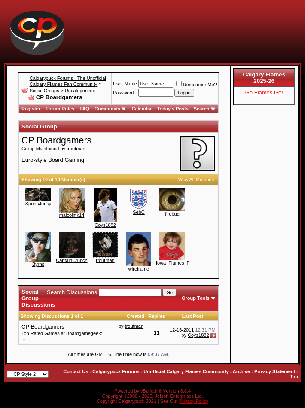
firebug (172, 213)
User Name (125, 83)
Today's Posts (173, 108)
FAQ (84, 108)
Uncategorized (80, 90)
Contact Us (75, 371)
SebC (139, 212)
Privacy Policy (193, 401)
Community (111, 108)
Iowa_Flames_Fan (175, 262)
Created (135, 316)
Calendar (141, 108)
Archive (241, 371)
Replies (156, 316)
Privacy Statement (274, 371)
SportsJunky (38, 203)
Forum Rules (60, 108)
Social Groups (44, 90)
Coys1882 (105, 225)
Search (205, 108)
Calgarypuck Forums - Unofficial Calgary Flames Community (160, 371)
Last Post (193, 316)
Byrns (38, 264)
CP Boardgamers (42, 326)
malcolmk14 (72, 215)
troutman (76, 148)
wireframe (138, 268)
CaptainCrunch (71, 260)
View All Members (196, 179)
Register (30, 108)
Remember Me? (196, 84)
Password (123, 92)
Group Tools (196, 298)
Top (294, 376)
